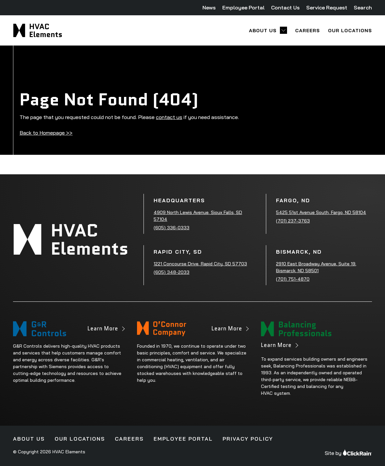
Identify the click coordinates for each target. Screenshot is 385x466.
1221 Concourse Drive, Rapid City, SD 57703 (200, 264)
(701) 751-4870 (292, 279)
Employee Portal (243, 7)
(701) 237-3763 (293, 221)
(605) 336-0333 (171, 228)
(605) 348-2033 (171, 272)
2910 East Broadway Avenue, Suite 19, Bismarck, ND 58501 (316, 267)
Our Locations (350, 30)
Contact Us (285, 7)
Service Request (326, 7)
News (209, 7)
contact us (169, 117)
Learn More (106, 330)
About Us (263, 30)
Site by (348, 452)
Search (363, 7)
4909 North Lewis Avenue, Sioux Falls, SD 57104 (198, 215)
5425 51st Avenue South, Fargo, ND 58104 (321, 212)
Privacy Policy (248, 438)
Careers (307, 30)
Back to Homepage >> (46, 132)
